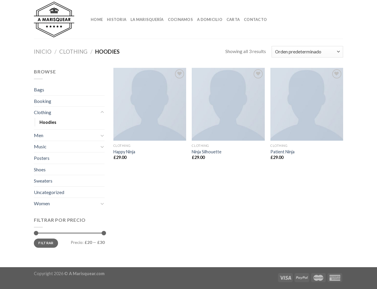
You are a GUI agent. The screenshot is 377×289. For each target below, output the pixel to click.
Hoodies (47, 122)
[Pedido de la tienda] (307, 52)
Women (42, 203)
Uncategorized (49, 192)
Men (38, 135)
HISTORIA (116, 19)
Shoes (40, 169)
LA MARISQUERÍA (147, 19)
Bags (39, 89)
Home (97, 19)
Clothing (73, 51)
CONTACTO (255, 19)
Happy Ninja (124, 151)
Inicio (43, 51)
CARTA (233, 19)
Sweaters (43, 180)
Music (40, 146)
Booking (42, 101)
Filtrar (46, 243)
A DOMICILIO (209, 19)
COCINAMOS (180, 19)
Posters (41, 158)
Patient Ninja (282, 151)
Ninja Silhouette (206, 151)
